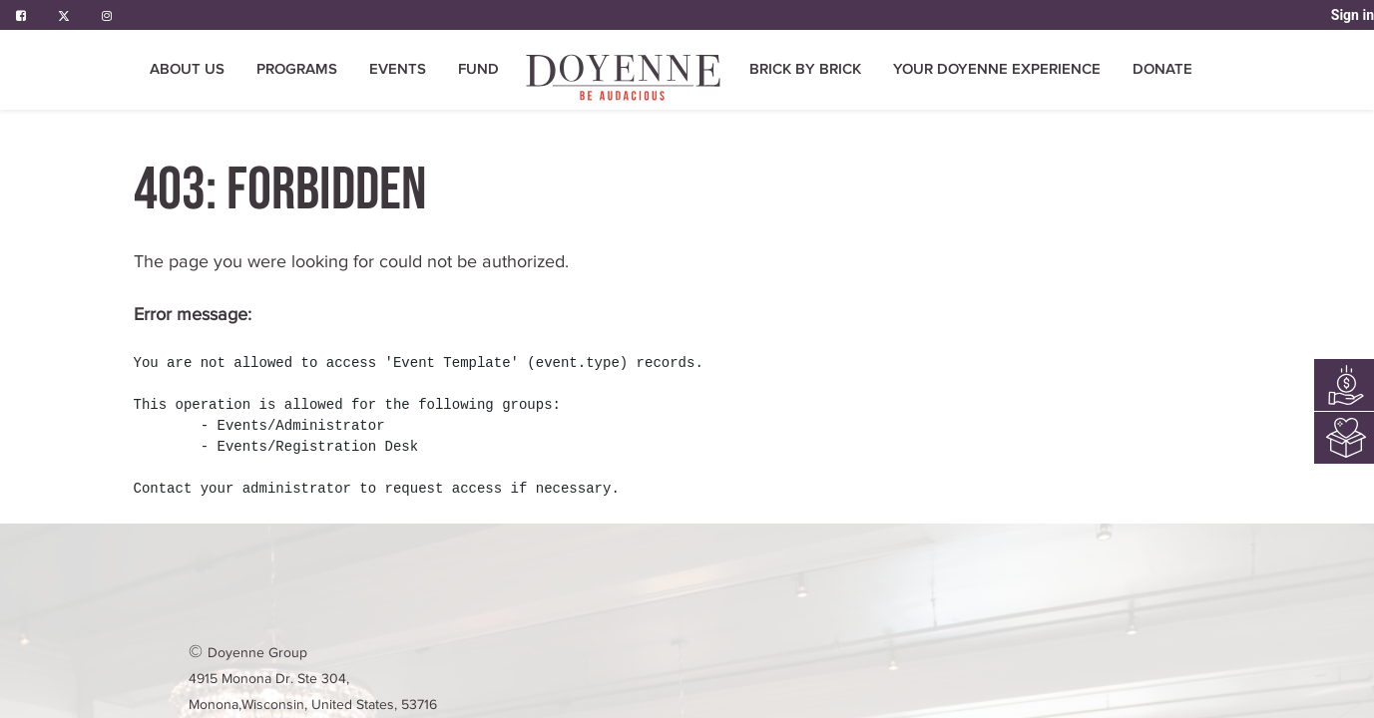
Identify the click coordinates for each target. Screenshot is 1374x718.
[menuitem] (624, 77)
